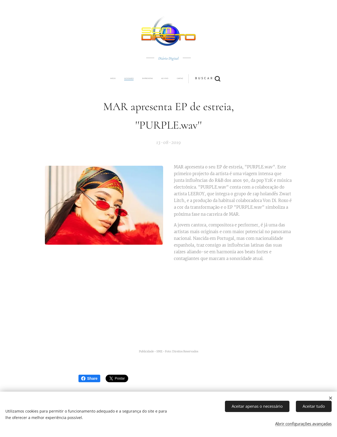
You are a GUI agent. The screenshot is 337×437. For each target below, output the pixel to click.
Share (89, 378)
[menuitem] (132, 78)
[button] (188, 78)
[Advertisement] (175, 308)
